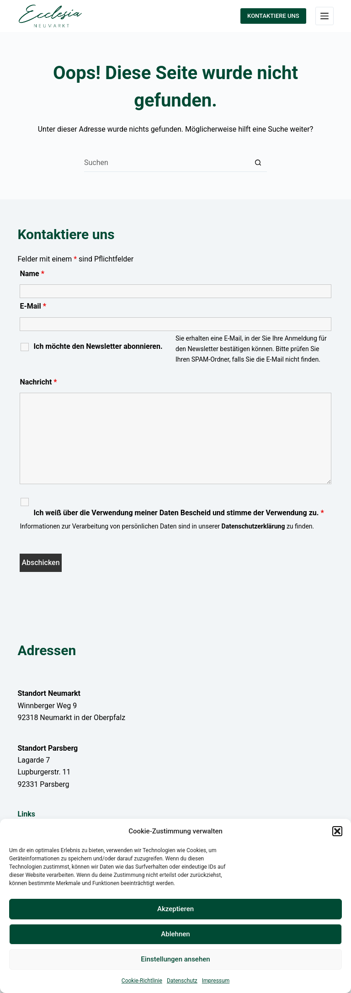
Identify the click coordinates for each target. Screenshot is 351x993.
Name (32, 273)
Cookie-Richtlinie (142, 980)
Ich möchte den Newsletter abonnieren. (97, 346)
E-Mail (33, 306)
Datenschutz (182, 980)
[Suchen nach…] (166, 163)
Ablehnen (175, 934)
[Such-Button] (258, 163)
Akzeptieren (175, 909)
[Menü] (324, 16)
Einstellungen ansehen (175, 959)
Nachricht (38, 382)
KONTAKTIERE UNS (273, 15)
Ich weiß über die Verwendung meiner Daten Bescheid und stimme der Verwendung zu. (178, 513)
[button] (337, 831)
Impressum (215, 980)
